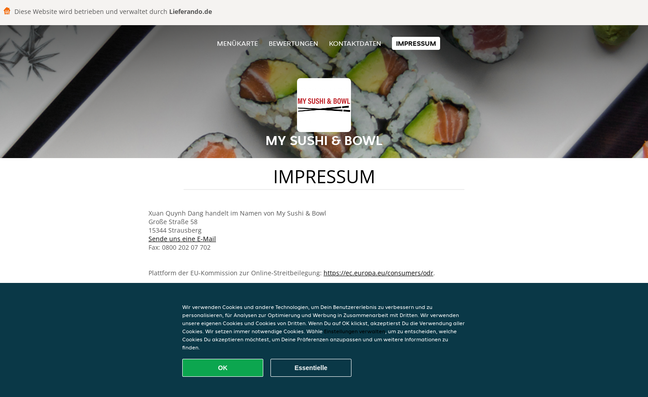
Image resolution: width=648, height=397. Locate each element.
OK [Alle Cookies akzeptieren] (223, 367)
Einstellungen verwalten (354, 331)
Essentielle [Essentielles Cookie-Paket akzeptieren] (310, 367)
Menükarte (237, 43)
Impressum (416, 43)
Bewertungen (293, 43)
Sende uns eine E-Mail (182, 238)
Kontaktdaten (355, 43)
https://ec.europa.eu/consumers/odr (378, 273)
